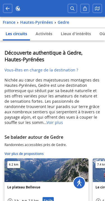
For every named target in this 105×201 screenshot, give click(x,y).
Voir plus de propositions (24, 153)
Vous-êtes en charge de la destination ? (41, 70)
